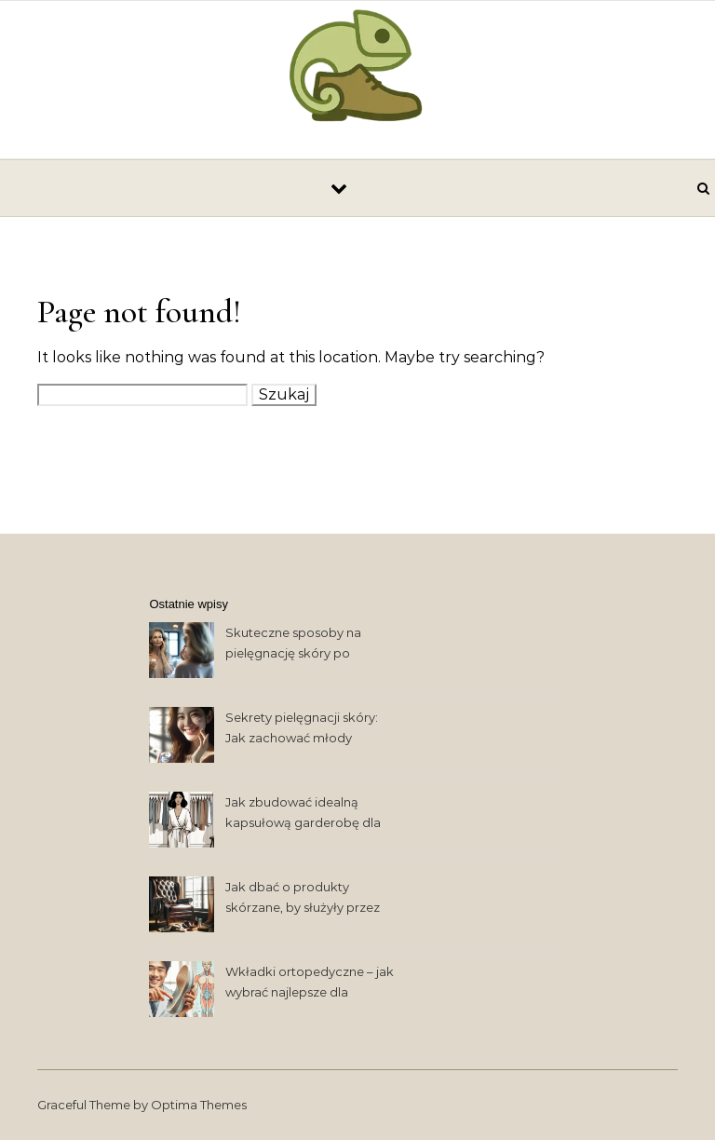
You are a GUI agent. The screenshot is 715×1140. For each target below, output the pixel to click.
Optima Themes (199, 1104)
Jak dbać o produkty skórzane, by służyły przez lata (302, 899)
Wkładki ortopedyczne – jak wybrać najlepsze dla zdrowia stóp (309, 984)
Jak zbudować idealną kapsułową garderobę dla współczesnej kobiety (303, 814)
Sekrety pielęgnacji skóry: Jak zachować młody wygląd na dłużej (301, 730)
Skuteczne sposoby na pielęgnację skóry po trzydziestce (293, 645)
